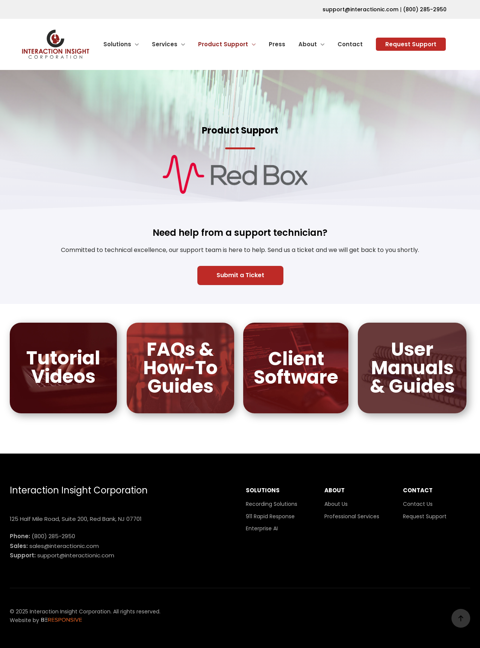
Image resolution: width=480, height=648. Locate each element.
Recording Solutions (271, 504)
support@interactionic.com (360, 9)
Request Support (410, 44)
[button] (240, 275)
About (307, 44)
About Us (336, 504)
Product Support (223, 44)
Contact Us (418, 504)
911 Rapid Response (270, 516)
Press (277, 44)
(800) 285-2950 (425, 9)
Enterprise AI (262, 528)
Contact (350, 44)
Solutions (117, 44)
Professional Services (351, 516)
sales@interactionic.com (64, 546)
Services (164, 44)
